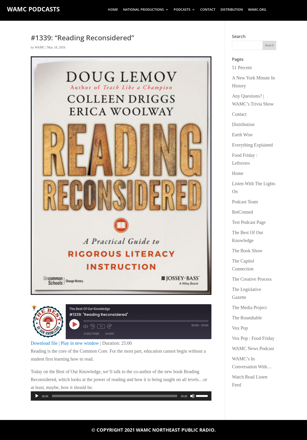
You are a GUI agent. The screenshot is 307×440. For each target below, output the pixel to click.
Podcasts (182, 10)
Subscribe (91, 334)
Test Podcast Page (249, 222)
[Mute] (192, 396)
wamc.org (257, 10)
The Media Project (249, 307)
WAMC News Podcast (253, 348)
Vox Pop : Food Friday (253, 338)
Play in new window (80, 343)
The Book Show (247, 250)
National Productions (143, 10)
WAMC (40, 47)
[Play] (36, 396)
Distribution (232, 10)
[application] (121, 396)
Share (109, 334)
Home (113, 10)
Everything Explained (252, 144)
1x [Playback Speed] (101, 326)
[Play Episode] (74, 324)
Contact (207, 10)
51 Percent (242, 67)
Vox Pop (240, 328)
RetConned (242, 212)
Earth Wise (242, 134)
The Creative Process (252, 279)
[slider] (114, 396)
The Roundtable (247, 317)
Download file (44, 343)
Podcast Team (245, 201)
